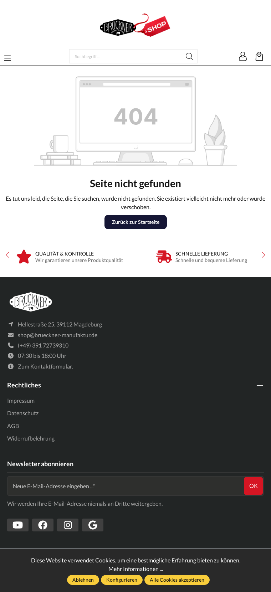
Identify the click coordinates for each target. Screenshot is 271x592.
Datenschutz (23, 413)
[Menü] (7, 56)
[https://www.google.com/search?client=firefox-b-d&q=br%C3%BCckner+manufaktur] (92, 525)
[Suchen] (189, 56)
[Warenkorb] (259, 56)
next (262, 254)
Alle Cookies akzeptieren (177, 580)
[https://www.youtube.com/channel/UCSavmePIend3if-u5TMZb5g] (18, 525)
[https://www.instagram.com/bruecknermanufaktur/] (67, 525)
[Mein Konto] (242, 56)
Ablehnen (83, 580)
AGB (13, 425)
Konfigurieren (121, 580)
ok (253, 485)
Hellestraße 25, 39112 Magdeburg (60, 324)
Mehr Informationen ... (135, 568)
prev (8, 254)
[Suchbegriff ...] (125, 56)
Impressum (21, 400)
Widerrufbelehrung (31, 438)
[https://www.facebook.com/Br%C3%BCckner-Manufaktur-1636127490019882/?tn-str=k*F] (42, 525)
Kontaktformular (51, 366)
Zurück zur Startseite (135, 222)
